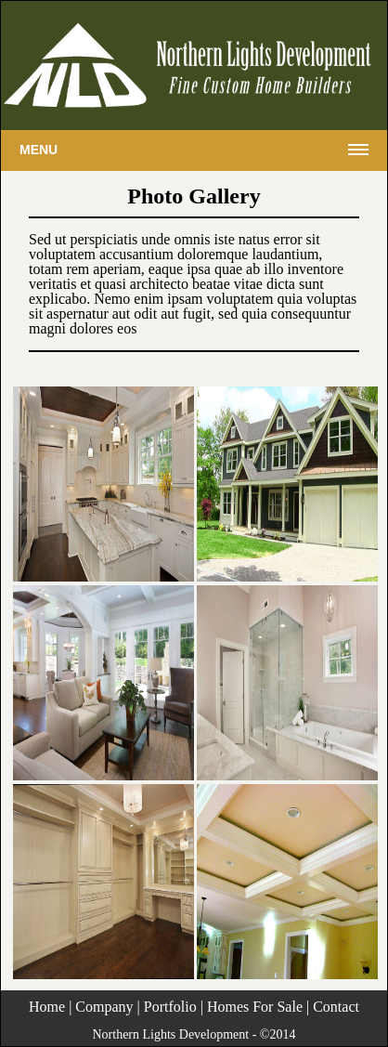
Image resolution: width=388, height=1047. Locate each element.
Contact (336, 1006)
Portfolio (170, 1006)
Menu (38, 149)
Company (104, 1006)
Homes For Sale (255, 1006)
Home (47, 1006)
